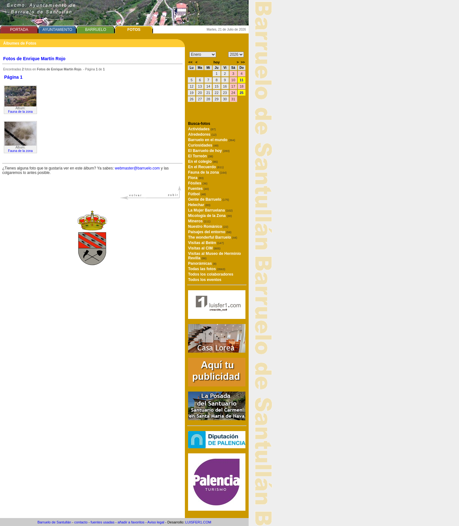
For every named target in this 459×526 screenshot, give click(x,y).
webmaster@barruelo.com (137, 168)
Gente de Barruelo (208, 199)
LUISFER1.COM (198, 522)
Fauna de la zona (20, 111)
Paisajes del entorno (209, 232)
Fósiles (198, 183)
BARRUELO (95, 29)
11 (242, 80)
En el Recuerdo (206, 167)
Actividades (202, 129)
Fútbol (197, 194)
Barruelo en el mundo (211, 140)
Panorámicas (202, 263)
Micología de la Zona (210, 215)
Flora (196, 178)
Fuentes (198, 188)
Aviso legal (155, 522)
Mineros (199, 221)
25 (242, 93)
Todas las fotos (206, 269)
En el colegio (203, 161)
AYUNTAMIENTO (57, 29)
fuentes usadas (102, 522)
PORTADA (19, 29)
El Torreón (200, 156)
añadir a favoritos (131, 522)
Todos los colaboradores (210, 274)
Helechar (199, 205)
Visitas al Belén (206, 243)
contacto (81, 522)
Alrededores (202, 134)
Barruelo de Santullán (54, 522)
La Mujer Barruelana (210, 210)
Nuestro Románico (208, 226)
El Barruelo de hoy (208, 150)
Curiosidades (203, 145)
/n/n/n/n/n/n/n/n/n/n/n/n (202, 54)
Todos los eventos (204, 279)
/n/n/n (236, 54)
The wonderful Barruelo (212, 237)
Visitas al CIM (204, 248)
